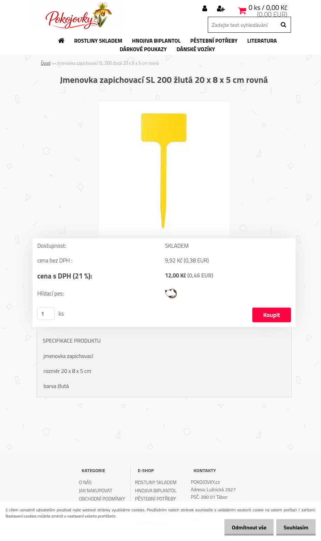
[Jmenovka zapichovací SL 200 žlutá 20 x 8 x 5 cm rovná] (164, 103)
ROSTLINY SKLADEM (156, 482)
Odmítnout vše (245, 527)
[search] (283, 24)
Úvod (45, 63)
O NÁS (85, 482)
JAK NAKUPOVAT (95, 490)
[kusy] (46, 313)
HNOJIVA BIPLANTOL (156, 490)
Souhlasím (294, 527)
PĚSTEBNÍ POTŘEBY (155, 498)
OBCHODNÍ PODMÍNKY (102, 498)
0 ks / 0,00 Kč (268, 7)
